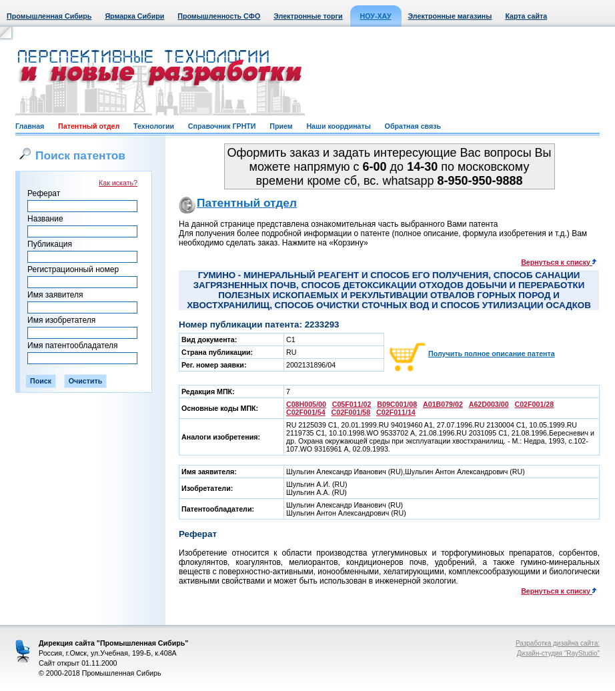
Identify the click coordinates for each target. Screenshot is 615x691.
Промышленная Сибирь (49, 16)
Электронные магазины (450, 16)
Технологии (153, 126)
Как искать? (118, 183)
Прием (280, 126)
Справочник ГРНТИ (222, 126)
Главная (29, 126)
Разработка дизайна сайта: (558, 643)
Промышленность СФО (218, 16)
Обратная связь (413, 126)
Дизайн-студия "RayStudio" (558, 653)
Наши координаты (338, 126)
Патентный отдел (88, 126)
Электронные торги (307, 16)
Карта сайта (526, 16)
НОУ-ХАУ (376, 16)
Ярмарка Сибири (134, 16)
